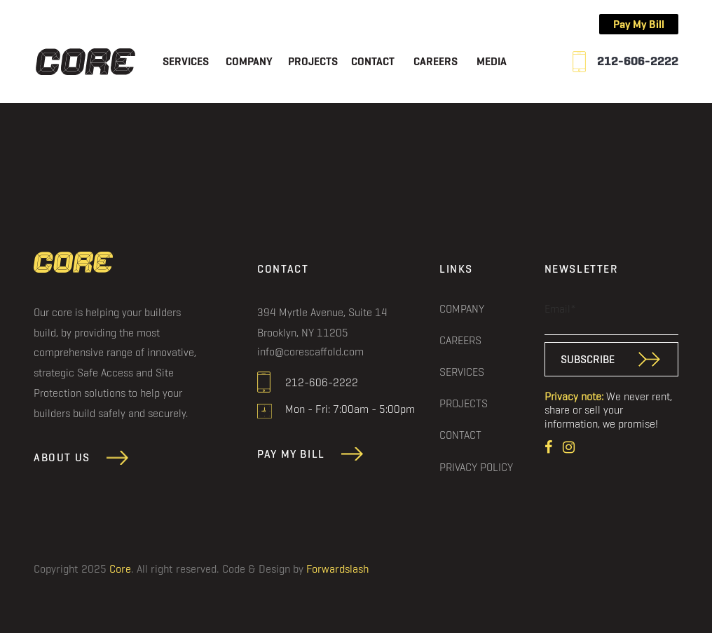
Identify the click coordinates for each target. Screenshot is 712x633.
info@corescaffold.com (310, 352)
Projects (313, 62)
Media (492, 62)
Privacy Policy (476, 467)
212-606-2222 (637, 61)
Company (249, 62)
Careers (435, 62)
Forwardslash (337, 569)
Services (186, 62)
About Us (62, 458)
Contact (373, 62)
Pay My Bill (638, 24)
